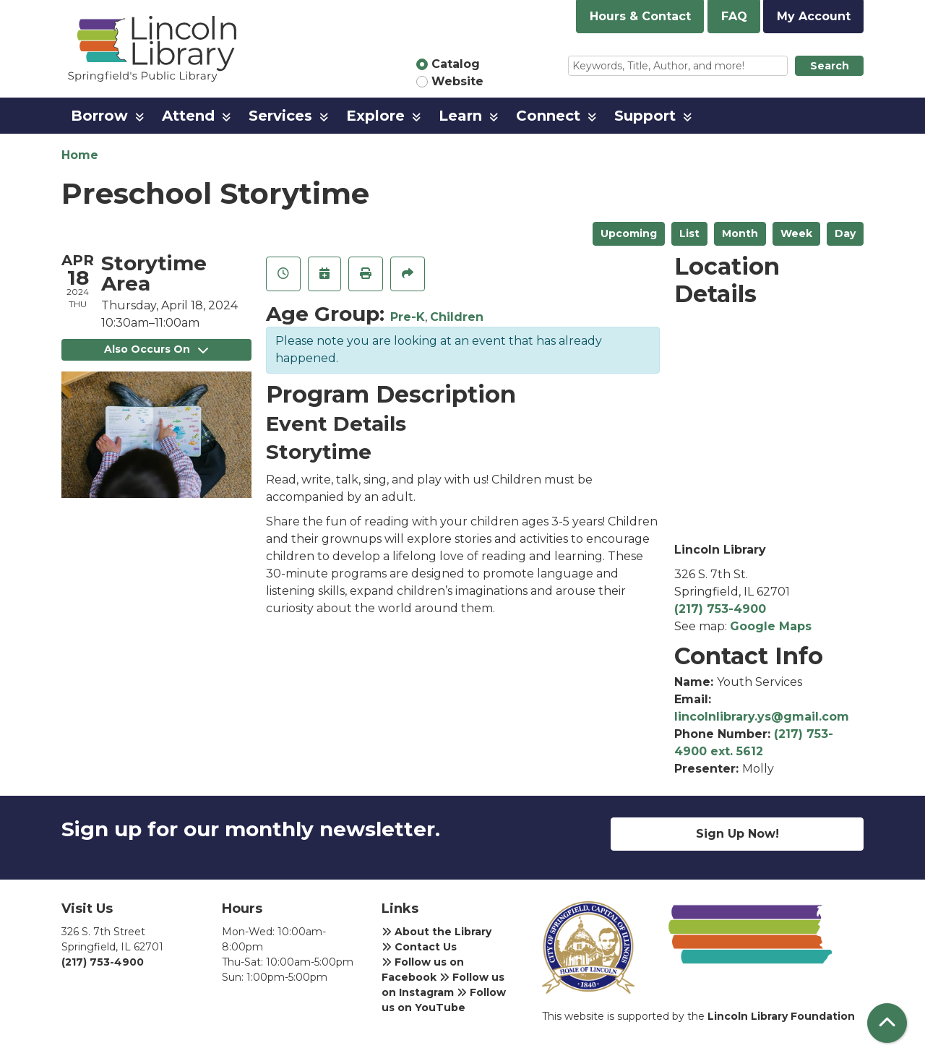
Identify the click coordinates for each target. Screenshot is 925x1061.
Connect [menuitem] (548, 115)
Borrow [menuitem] (99, 115)
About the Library (436, 931)
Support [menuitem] (645, 115)
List (689, 233)
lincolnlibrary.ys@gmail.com (761, 716)
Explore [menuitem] (375, 115)
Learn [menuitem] (460, 115)
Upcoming (629, 233)
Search (829, 65)
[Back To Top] (887, 1023)
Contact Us (419, 946)
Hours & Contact (640, 16)
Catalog (455, 64)
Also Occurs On (156, 349)
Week (796, 233)
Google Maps (771, 626)
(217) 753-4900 (720, 609)
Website (457, 81)
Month (740, 233)
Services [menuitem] (280, 115)
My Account (814, 16)
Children (456, 317)
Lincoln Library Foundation (781, 1016)
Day (845, 233)
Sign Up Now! (737, 834)
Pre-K (407, 317)
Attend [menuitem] (188, 115)
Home (79, 155)
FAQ (734, 16)
